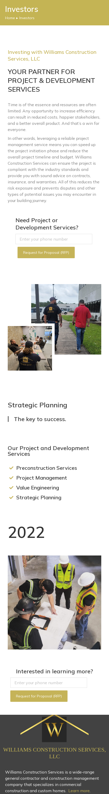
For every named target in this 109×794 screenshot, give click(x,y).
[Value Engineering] (11, 487)
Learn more (79, 790)
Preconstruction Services (46, 468)
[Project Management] (11, 477)
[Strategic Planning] (11, 497)
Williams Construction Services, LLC (54, 753)
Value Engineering (37, 487)
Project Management (41, 477)
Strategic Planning (38, 497)
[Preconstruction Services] (11, 468)
